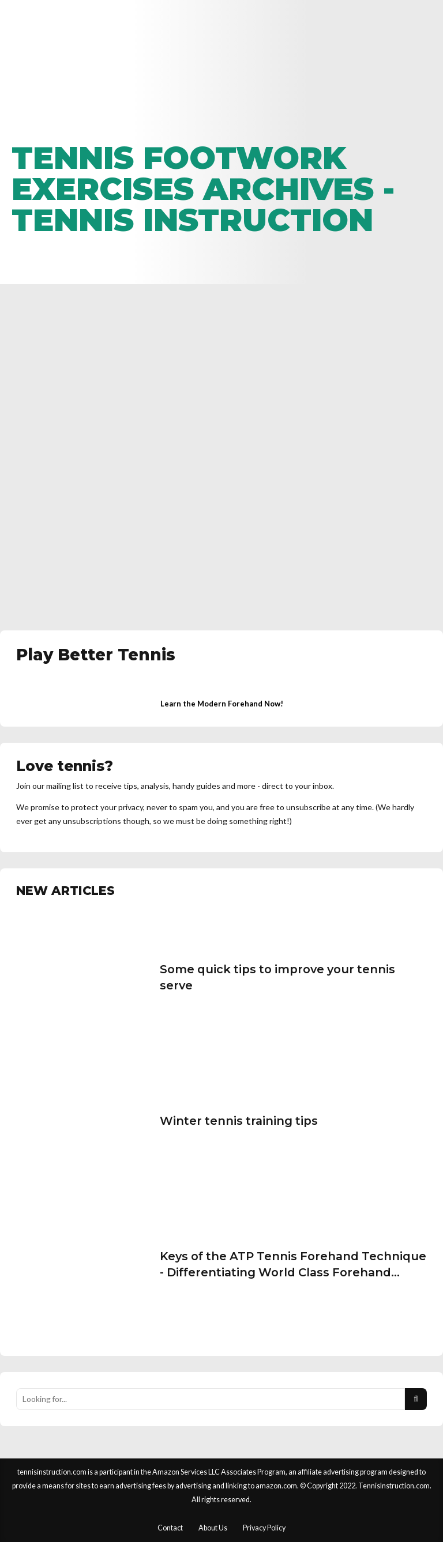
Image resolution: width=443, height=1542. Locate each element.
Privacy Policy (264, 1528)
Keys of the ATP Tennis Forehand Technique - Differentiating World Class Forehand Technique (293, 1272)
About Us (212, 1528)
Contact (170, 1528)
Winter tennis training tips (239, 1121)
